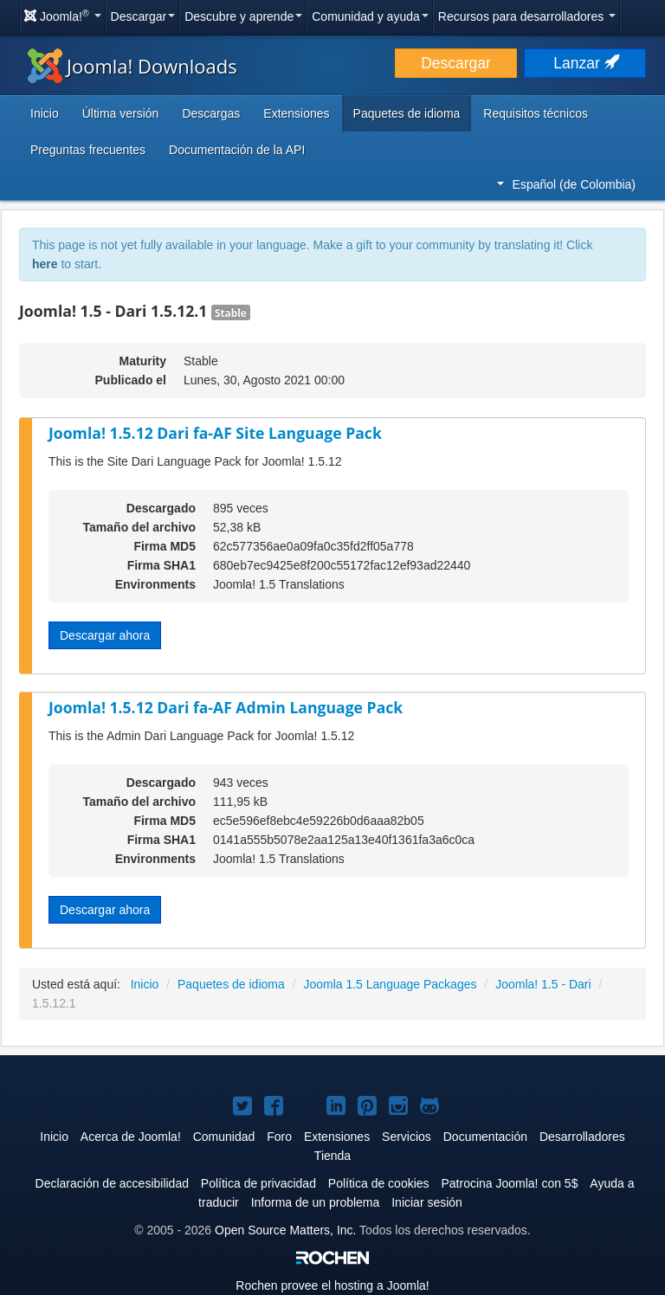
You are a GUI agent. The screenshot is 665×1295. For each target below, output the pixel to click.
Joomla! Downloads (132, 66)
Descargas (211, 113)
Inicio (44, 113)
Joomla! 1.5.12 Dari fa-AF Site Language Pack (215, 432)
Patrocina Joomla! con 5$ (509, 1183)
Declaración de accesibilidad (112, 1183)
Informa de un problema (315, 1202)
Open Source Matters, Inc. (285, 1230)
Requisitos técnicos (535, 113)
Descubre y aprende (243, 16)
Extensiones (296, 113)
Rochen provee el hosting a (332, 1285)
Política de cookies (378, 1183)
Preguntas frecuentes (87, 150)
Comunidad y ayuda (370, 16)
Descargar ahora (105, 635)
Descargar (143, 16)
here (45, 264)
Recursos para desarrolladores (527, 16)
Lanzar (584, 63)
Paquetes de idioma (407, 113)
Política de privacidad (258, 1183)
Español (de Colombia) (566, 184)
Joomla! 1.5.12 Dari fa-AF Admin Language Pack (225, 707)
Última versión (120, 113)
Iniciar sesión (426, 1202)
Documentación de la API (237, 150)
